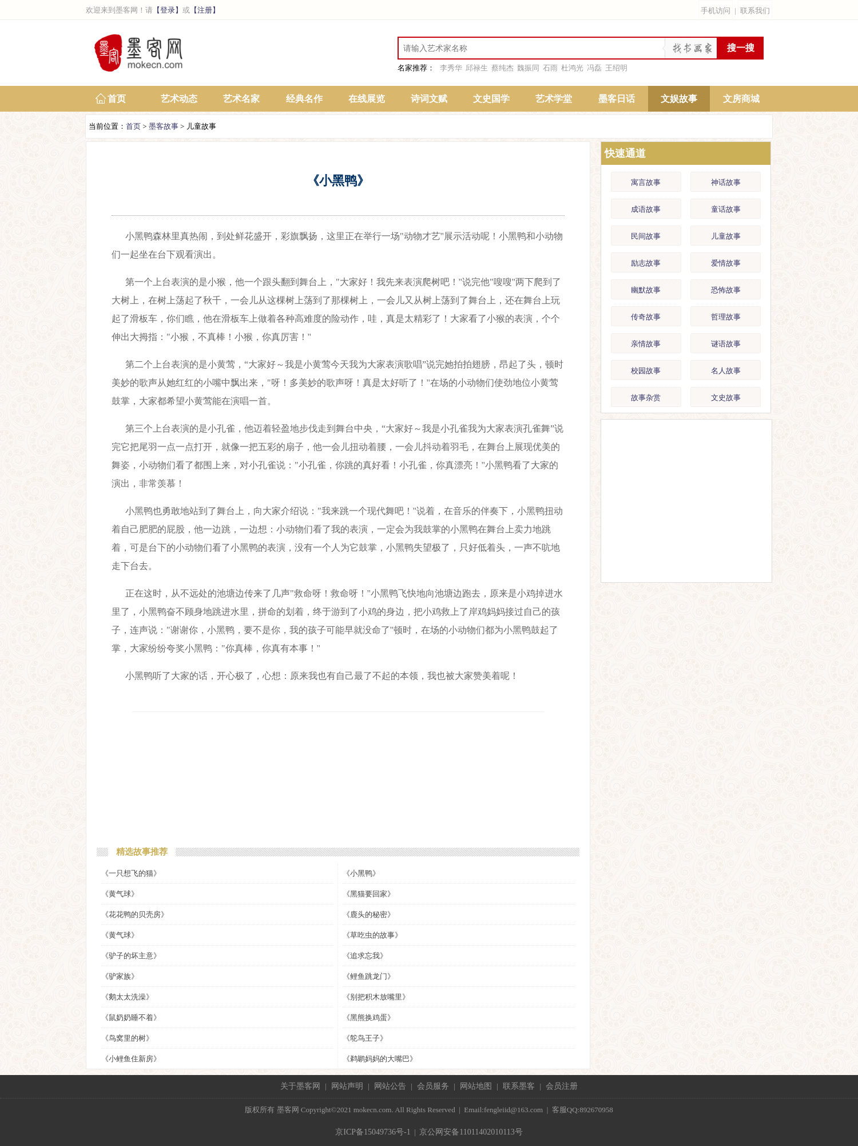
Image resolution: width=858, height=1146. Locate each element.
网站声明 (347, 1086)
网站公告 (390, 1086)
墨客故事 (163, 126)
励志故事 (646, 263)
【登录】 (167, 10)
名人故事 (726, 370)
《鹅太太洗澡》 (127, 997)
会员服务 (433, 1086)
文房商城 (741, 99)
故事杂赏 (646, 397)
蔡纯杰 (502, 68)
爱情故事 (726, 263)
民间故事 (646, 236)
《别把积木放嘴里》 (376, 997)
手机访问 (715, 10)
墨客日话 (616, 99)
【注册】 (205, 10)
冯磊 (594, 68)
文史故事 (726, 397)
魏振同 (528, 68)
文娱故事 (679, 99)
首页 (117, 99)
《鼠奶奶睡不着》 (131, 1017)
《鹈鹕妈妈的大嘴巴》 (380, 1058)
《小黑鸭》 (361, 873)
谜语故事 (726, 343)
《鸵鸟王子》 (365, 1038)
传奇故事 (646, 317)
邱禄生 (477, 68)
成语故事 (646, 209)
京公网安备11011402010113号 (470, 1132)
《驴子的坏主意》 (131, 955)
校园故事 (646, 370)
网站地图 (476, 1086)
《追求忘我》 (365, 955)
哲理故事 (726, 317)
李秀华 (451, 68)
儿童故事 (726, 236)
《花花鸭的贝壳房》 (134, 914)
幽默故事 (646, 290)
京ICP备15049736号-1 (372, 1132)
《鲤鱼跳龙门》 (369, 976)
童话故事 (726, 209)
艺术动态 (179, 99)
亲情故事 (646, 343)
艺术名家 (241, 99)
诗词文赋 (429, 99)
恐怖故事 (726, 290)
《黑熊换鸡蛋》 (369, 1017)
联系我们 (755, 10)
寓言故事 (646, 182)
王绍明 (616, 68)
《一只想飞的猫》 (131, 873)
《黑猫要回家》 (369, 894)
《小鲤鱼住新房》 (131, 1058)
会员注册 (562, 1086)
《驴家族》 (119, 976)
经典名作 (304, 99)
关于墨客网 (300, 1086)
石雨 (550, 68)
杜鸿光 (572, 68)
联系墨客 (519, 1086)
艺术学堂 (553, 99)
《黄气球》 (119, 894)
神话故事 (726, 182)
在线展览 (366, 99)
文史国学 (491, 99)
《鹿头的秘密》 (369, 914)
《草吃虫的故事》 (372, 935)
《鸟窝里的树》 (127, 1038)
